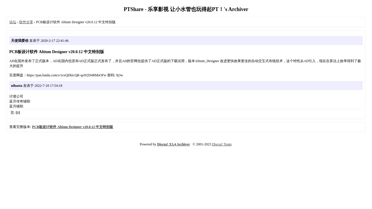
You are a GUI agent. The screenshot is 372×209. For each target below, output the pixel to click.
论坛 (12, 22)
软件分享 (26, 22)
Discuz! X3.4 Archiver (173, 144)
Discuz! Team (222, 144)
